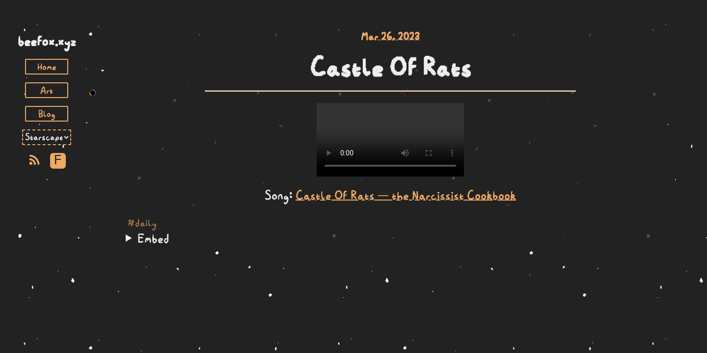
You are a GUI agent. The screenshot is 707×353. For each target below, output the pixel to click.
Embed (153, 238)
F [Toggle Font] (57, 160)
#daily (142, 222)
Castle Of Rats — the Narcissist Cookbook (406, 195)
